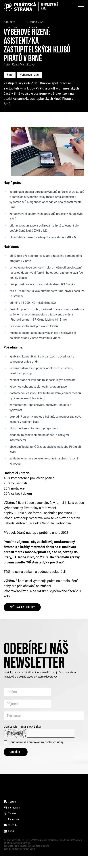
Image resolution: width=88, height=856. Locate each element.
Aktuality (9, 22)
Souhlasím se (36, 742)
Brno (10, 74)
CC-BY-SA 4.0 (24, 840)
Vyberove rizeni (29, 74)
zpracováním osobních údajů (45, 742)
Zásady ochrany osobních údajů (19, 849)
